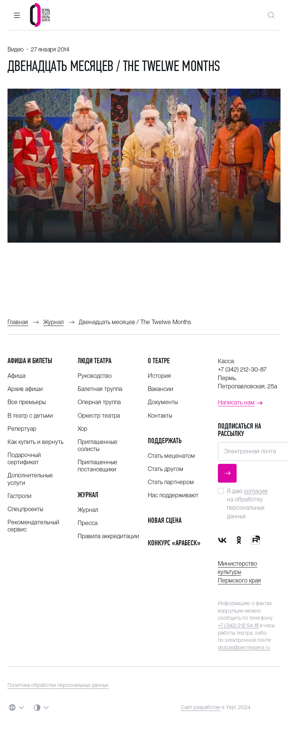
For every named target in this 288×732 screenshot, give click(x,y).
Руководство (95, 375)
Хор (82, 428)
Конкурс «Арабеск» (174, 543)
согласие (256, 491)
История (159, 375)
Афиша (17, 375)
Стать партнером (171, 482)
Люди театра (94, 360)
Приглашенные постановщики (97, 466)
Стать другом (165, 468)
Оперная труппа (99, 402)
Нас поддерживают (173, 495)
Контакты (160, 415)
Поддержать (165, 440)
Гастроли (20, 496)
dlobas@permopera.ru (244, 647)
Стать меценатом (171, 455)
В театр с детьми (30, 415)
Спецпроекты (25, 509)
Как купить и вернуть (35, 441)
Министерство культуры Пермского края (239, 572)
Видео (16, 49)
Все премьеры (27, 402)
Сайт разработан (201, 707)
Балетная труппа (100, 388)
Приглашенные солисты (97, 445)
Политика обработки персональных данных (58, 685)
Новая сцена (165, 520)
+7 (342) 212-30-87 (242, 369)
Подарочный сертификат (24, 458)
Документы (163, 402)
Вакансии (160, 388)
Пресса (88, 523)
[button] (17, 15)
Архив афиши (25, 388)
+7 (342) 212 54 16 (238, 625)
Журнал (88, 495)
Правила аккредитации (108, 536)
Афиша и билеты (30, 360)
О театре (159, 360)
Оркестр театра (99, 415)
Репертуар (22, 428)
